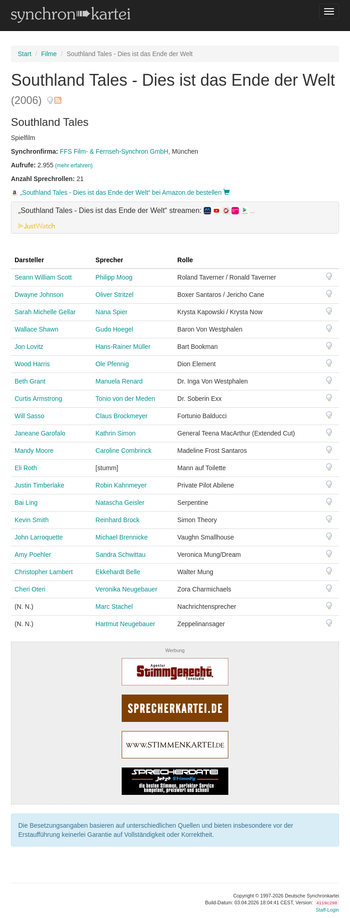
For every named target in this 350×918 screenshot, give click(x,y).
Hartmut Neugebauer (125, 624)
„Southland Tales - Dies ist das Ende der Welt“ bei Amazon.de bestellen (120, 192)
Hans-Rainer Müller (123, 346)
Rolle (185, 260)
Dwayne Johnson (39, 294)
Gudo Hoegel (115, 329)
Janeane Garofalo (40, 433)
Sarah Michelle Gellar (45, 312)
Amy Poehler (33, 554)
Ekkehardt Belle (118, 572)
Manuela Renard (119, 381)
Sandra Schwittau (121, 554)
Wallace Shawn (36, 329)
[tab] (175, 217)
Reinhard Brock (118, 520)
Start (24, 53)
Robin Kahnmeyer (121, 485)
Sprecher (110, 260)
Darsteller (29, 260)
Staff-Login (327, 910)
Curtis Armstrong (38, 398)
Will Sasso (29, 416)
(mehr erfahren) (74, 165)
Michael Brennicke (122, 537)
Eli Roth (26, 468)
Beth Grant (30, 381)
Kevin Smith (32, 520)
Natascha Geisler (120, 502)
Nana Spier (112, 312)
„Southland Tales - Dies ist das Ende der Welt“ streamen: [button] (136, 211)
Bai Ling (26, 502)
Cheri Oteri (30, 589)
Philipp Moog (114, 277)
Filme (49, 53)
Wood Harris (32, 364)
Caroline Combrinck (124, 450)
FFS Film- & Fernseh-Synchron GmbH (114, 151)
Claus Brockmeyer (122, 416)
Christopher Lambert (44, 572)
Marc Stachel (114, 606)
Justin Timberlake (39, 485)
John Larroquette (39, 537)
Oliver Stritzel (115, 294)
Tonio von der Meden (125, 398)
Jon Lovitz (29, 346)
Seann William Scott (43, 277)
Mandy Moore (34, 450)
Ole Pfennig (112, 364)
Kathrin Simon (116, 433)
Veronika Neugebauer (126, 589)
